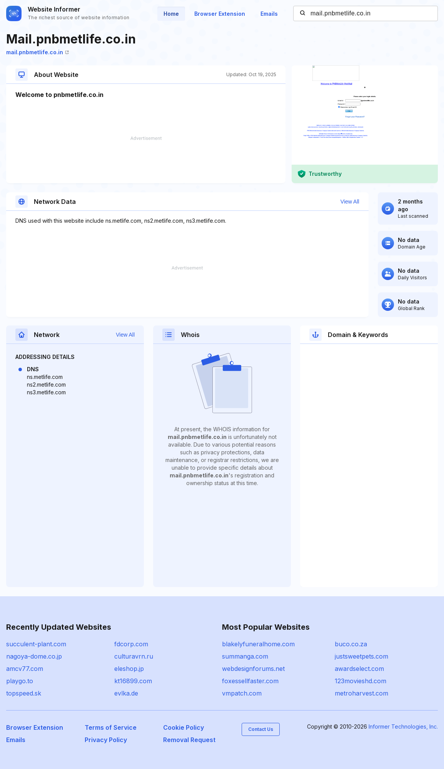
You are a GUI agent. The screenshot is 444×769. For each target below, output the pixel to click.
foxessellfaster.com (250, 681)
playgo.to (19, 681)
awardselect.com (359, 668)
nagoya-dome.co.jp (34, 656)
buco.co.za (351, 644)
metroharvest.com (361, 693)
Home (171, 13)
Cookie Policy (183, 727)
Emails (269, 13)
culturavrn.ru (133, 656)
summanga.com (245, 656)
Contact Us (260, 729)
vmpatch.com (242, 693)
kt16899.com (133, 681)
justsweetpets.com (361, 656)
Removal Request (189, 740)
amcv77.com (24, 668)
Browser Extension (219, 13)
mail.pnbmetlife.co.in (37, 52)
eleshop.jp (129, 668)
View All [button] (350, 202)
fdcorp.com (131, 644)
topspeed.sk (23, 693)
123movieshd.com (360, 681)
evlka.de (126, 693)
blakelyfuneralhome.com (258, 644)
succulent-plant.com (36, 644)
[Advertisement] (145, 159)
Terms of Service (111, 727)
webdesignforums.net (253, 668)
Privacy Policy (106, 740)
